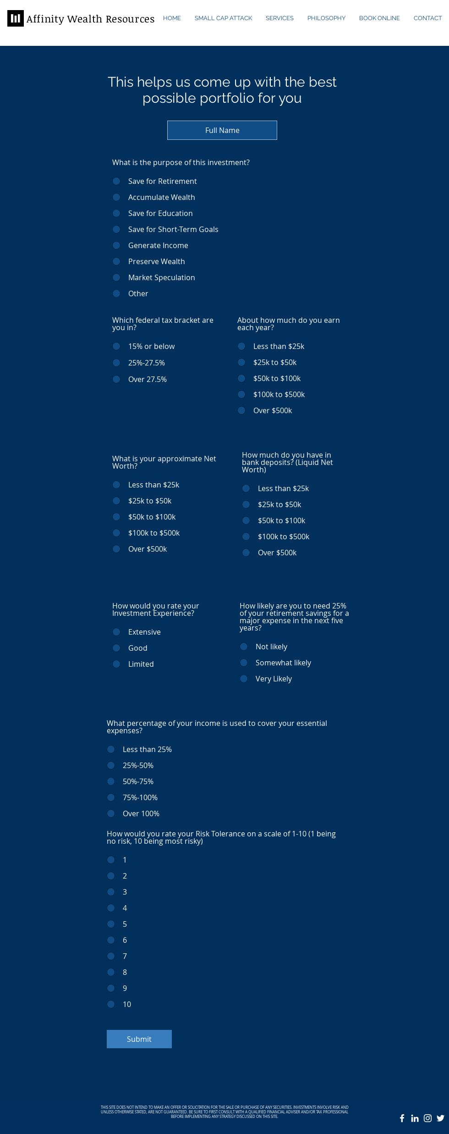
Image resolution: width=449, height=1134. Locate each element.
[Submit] (139, 1039)
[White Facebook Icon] (402, 1118)
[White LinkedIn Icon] (415, 1118)
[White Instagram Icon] (427, 1118)
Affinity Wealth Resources (91, 18)
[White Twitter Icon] (440, 1118)
